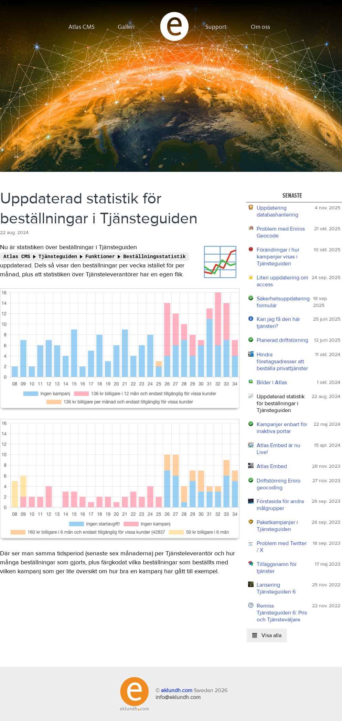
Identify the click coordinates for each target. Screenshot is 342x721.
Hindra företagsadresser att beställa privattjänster (282, 361)
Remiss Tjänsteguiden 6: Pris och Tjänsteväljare (282, 612)
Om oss (260, 27)
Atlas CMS (81, 27)
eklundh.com (176, 690)
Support (215, 27)
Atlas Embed (272, 466)
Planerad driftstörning (282, 340)
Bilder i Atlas (272, 382)
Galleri (126, 27)
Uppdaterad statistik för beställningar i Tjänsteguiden (280, 403)
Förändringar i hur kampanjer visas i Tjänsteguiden (278, 256)
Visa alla (266, 635)
